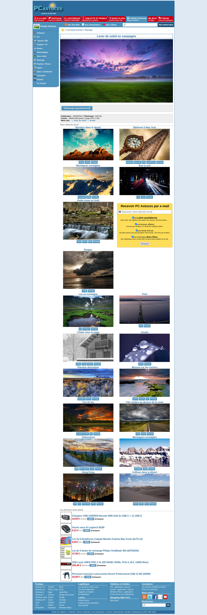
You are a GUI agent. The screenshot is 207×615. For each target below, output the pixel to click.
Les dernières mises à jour (88, 587)
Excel (61, 590)
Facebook (52, 608)
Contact (109, 612)
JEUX (152, 19)
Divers (40, 48)
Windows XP (40, 600)
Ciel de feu (88, 402)
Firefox (50, 597)
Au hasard (41, 83)
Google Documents (66, 595)
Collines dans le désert (144, 472)
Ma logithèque (83, 594)
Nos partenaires (98, 612)
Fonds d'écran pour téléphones (122, 594)
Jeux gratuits (83, 605)
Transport (41, 75)
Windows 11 (40, 587)
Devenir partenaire (84, 612)
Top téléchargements (86, 589)
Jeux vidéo (41, 56)
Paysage (40, 60)
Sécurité (62, 603)
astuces (127, 587)
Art (38, 37)
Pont (144, 294)
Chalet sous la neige (88, 332)
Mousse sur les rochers (145, 367)
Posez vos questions (150, 589)
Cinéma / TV (42, 44)
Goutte (144, 332)
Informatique (42, 52)
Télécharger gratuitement (77, 108)
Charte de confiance (59, 612)
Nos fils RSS (74, 25)
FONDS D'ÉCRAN (136, 19)
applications (118, 587)
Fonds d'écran (48, 26)
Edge (50, 592)
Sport (39, 68)
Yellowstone (88, 437)
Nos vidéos (111, 25)
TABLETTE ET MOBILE (94, 19)
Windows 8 (40, 592)
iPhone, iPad (53, 590)
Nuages (88, 249)
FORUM (166, 19)
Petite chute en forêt (88, 200)
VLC (37, 605)
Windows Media (65, 608)
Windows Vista (41, 597)
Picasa (61, 605)
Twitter (50, 605)
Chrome (51, 595)
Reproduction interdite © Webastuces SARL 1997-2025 (135, 612)
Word (61, 587)
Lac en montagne (88, 294)
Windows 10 (40, 590)
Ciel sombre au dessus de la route (144, 402)
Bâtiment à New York (144, 127)
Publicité (71, 612)
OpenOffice (63, 592)
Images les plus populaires (88, 603)
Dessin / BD (42, 41)
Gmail (50, 600)
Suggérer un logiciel (86, 592)
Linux (38, 603)
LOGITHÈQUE (72, 19)
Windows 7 (40, 595)
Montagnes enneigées (88, 165)
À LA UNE (40, 19)
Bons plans (114, 601)
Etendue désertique (88, 367)
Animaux (41, 33)
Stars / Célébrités (44, 72)
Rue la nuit (145, 165)
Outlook (51, 603)
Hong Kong (88, 472)
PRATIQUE (55, 19)
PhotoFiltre (40, 608)
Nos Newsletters (92, 25)
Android (51, 587)
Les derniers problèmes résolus (154, 587)
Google (62, 597)
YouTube (62, 600)
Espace (40, 79)
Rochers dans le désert (88, 127)
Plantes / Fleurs (44, 64)
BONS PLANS (117, 19)
